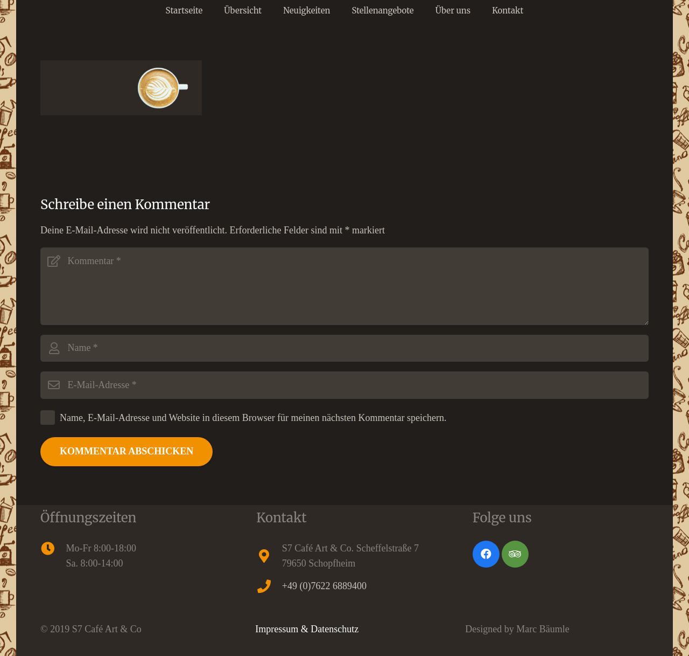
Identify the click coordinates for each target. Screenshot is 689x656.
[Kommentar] (344, 286)
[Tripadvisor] (515, 554)
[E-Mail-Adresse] (344, 384)
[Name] (344, 348)
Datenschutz (334, 629)
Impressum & (283, 629)
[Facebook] (486, 554)
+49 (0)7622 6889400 (324, 586)
